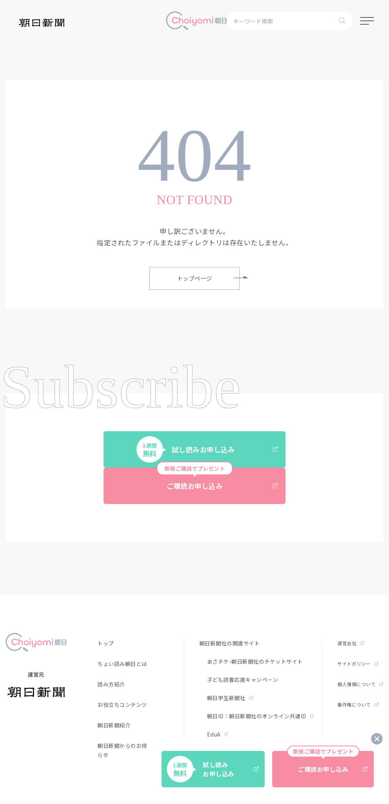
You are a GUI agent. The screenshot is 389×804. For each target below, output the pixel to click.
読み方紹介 (111, 684)
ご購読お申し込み (217, 479)
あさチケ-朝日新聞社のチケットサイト (255, 661)
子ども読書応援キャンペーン (242, 679)
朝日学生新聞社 (230, 698)
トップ (105, 643)
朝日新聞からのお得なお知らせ (130, 750)
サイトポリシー (357, 663)
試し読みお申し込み (207, 449)
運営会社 (350, 643)
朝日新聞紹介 (113, 725)
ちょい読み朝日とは (122, 663)
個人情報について (360, 684)
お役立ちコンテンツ (122, 704)
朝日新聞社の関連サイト (229, 643)
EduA (218, 734)
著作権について (357, 704)
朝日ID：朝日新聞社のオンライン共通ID (260, 716)
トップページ (208, 278)
